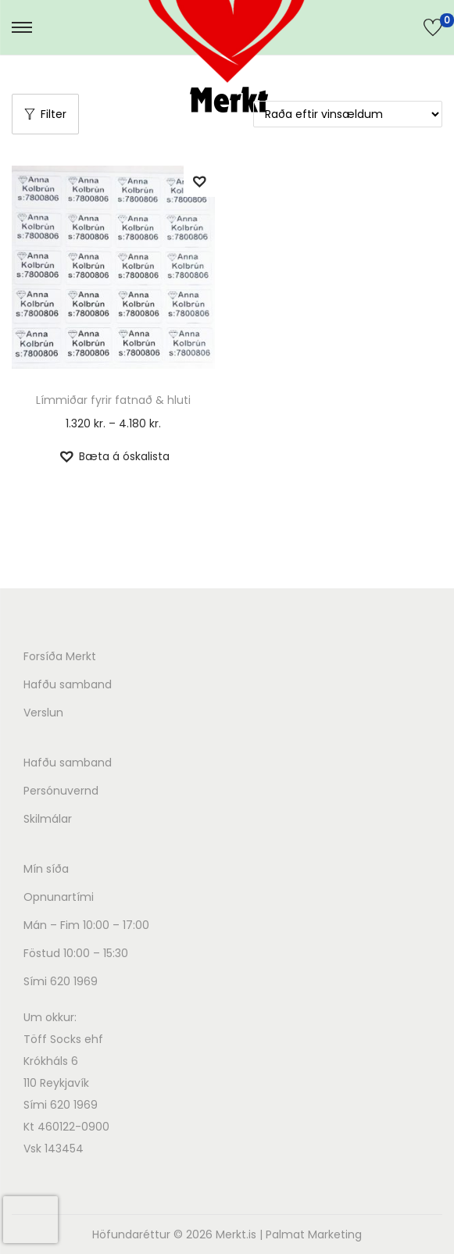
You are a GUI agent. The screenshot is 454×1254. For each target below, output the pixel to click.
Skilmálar (47, 819)
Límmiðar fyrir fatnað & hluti (113, 400)
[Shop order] (347, 114)
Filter (45, 114)
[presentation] (30, 1219)
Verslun (43, 712)
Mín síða (46, 869)
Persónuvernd (60, 790)
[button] (199, 181)
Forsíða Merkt (59, 656)
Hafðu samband (67, 684)
